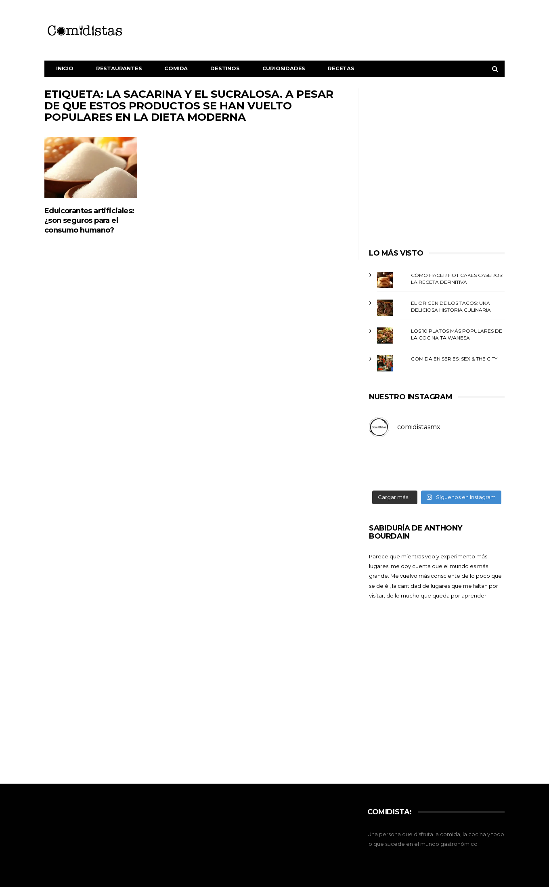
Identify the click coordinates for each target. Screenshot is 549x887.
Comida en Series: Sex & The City (454, 359)
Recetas (341, 68)
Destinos (224, 68)
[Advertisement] (437, 164)
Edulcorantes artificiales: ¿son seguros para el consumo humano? (89, 220)
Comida (176, 68)
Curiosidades (284, 68)
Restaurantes (119, 68)
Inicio (64, 68)
